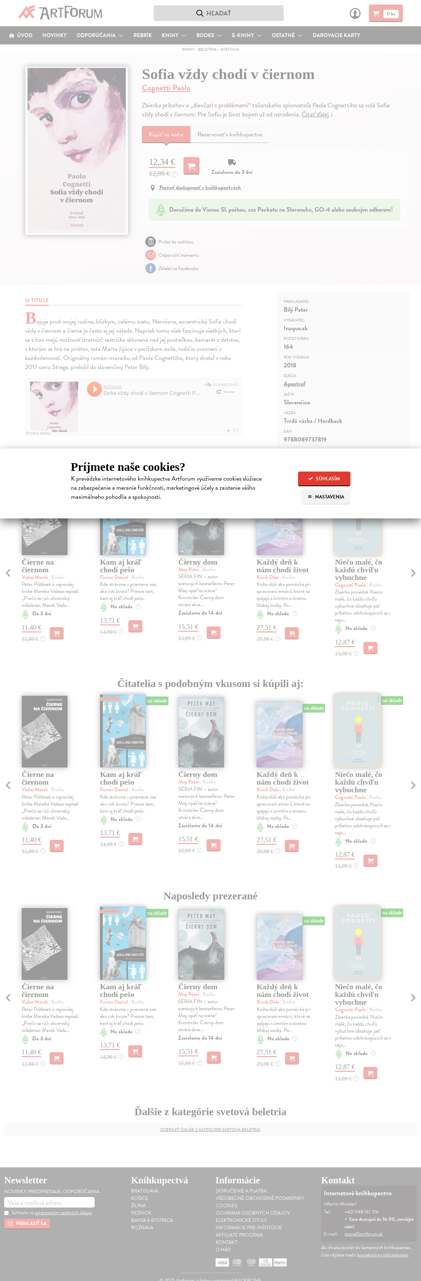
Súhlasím (324, 478)
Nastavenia (325, 497)
